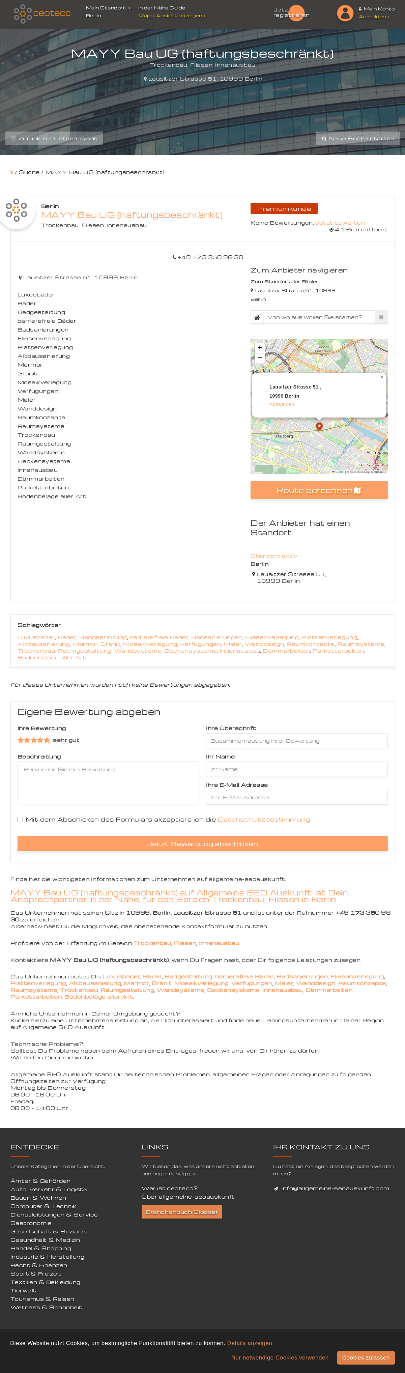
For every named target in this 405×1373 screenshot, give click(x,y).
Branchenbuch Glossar (182, 1211)
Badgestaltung (103, 637)
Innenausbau (127, 225)
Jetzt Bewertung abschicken (202, 843)
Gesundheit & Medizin (45, 1239)
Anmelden (374, 16)
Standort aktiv (274, 555)
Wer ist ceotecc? (170, 1188)
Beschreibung (39, 756)
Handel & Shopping (40, 1248)
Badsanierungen (216, 637)
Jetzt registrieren (291, 12)
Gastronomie (31, 1223)
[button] (319, 427)
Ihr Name (220, 756)
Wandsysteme (138, 650)
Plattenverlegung (329, 637)
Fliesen (93, 225)
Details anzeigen (249, 1343)
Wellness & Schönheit (46, 1307)
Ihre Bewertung (42, 728)
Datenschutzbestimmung (264, 819)
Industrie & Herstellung (47, 1256)
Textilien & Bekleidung (45, 1282)
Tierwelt (23, 1290)
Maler (233, 643)
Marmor (85, 643)
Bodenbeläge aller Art (52, 657)
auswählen (281, 404)
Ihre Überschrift (231, 728)
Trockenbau (60, 225)
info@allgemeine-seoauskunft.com (335, 1188)
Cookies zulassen (366, 1357)
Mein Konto (377, 8)
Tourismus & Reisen (42, 1298)
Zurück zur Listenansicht (54, 138)
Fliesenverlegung (272, 637)
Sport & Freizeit (36, 1273)
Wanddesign (264, 643)
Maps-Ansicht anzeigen (172, 15)
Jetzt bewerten (340, 222)
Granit (110, 643)
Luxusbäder (36, 637)
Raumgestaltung (85, 650)
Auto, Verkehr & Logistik (49, 1189)
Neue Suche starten (357, 138)
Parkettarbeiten (338, 650)
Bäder (67, 637)
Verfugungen (200, 643)
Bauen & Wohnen (38, 1197)
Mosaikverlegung (150, 643)
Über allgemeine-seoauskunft (188, 1196)
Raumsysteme (361, 643)
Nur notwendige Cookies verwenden (280, 1357)
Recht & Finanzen (38, 1265)
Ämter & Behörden (40, 1180)
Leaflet (338, 472)
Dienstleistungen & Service (54, 1214)
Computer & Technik (43, 1206)
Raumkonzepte (311, 643)
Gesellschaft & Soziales (49, 1231)
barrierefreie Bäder (159, 637)
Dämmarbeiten (286, 650)
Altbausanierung (44, 643)
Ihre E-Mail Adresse (237, 784)
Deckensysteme (190, 650)
